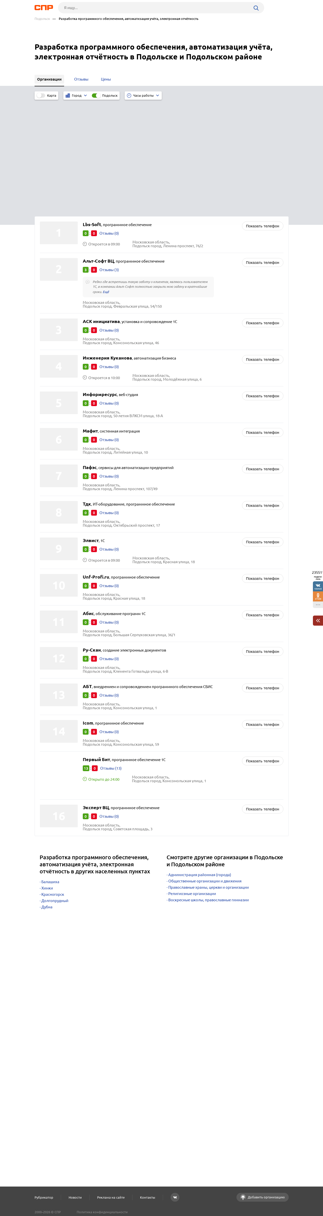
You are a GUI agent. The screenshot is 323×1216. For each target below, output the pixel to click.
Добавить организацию (266, 1197)
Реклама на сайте (111, 1197)
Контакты (147, 1197)
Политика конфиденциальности (102, 1212)
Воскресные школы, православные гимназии (208, 788)
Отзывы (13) (111, 656)
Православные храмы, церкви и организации (208, 775)
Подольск (42, 18)
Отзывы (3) (109, 157)
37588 (318, 598)
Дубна (46, 795)
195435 (318, 588)
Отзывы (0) (109, 121)
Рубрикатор (44, 1197)
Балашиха (50, 769)
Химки (47, 776)
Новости (75, 1197)
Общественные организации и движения (204, 769)
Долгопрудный (54, 788)
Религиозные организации (192, 781)
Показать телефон (262, 114)
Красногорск (52, 782)
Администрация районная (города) (199, 762)
